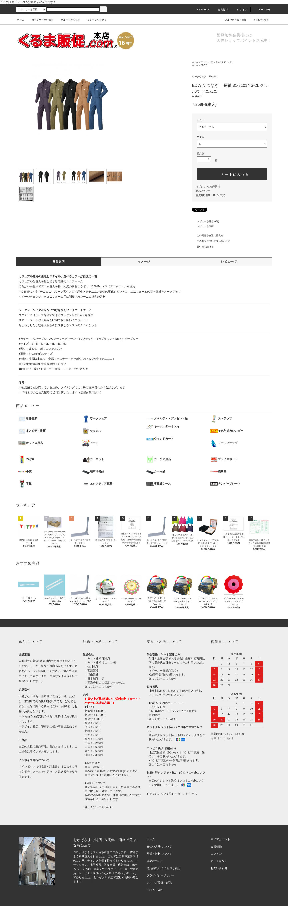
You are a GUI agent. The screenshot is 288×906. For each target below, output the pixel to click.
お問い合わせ (258, 19)
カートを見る (219, 861)
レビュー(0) (229, 261)
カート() (262, 9)
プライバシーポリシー (161, 875)
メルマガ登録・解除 (233, 19)
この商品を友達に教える (207, 235)
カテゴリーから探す (40, 19)
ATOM (158, 889)
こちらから (106, 686)
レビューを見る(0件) (205, 221)
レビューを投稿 (203, 226)
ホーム (20, 19)
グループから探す (68, 19)
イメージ (144, 261)
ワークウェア (207, 62)
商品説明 (59, 261)
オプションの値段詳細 (208, 186)
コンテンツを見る (95, 19)
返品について (203, 191)
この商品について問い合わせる (211, 241)
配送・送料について (159, 853)
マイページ (200, 9)
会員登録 (220, 9)
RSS (149, 889)
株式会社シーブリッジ (99, 881)
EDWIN (204, 65)
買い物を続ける (203, 246)
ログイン (240, 9)
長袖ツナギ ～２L (224, 62)
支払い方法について (159, 846)
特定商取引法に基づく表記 (210, 195)
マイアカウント (220, 839)
